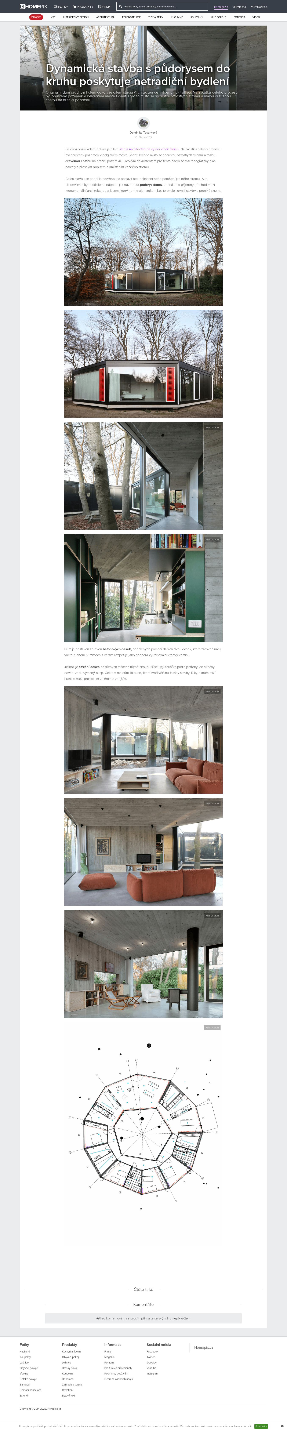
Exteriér (239, 17)
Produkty (83, 6)
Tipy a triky (155, 17)
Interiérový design (76, 17)
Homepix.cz (203, 1348)
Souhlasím (261, 1426)
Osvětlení (67, 1390)
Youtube (151, 1368)
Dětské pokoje (28, 1379)
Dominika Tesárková (143, 132)
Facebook (152, 1351)
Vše (53, 17)
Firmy (104, 6)
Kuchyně (177, 17)
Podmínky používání (116, 1373)
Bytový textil (69, 1395)
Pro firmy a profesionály (118, 1368)
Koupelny (196, 17)
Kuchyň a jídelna (71, 1351)
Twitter (151, 1357)
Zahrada (25, 1384)
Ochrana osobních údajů (118, 1379)
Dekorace (67, 1379)
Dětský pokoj (69, 1368)
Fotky (61, 6)
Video (256, 17)
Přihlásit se (259, 7)
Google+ (151, 1362)
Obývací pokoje (29, 1368)
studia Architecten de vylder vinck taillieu (149, 149)
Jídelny (24, 1373)
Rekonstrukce (131, 17)
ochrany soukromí (241, 1426)
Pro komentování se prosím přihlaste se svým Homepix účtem (143, 1318)
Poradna (239, 7)
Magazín (221, 7)
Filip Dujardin (212, 203)
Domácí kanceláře (30, 1390)
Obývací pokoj (70, 1357)
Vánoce (36, 17)
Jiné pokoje (218, 17)
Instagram (153, 1373)
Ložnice (24, 1362)
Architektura (105, 17)
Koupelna (67, 1373)
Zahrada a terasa (72, 1384)
